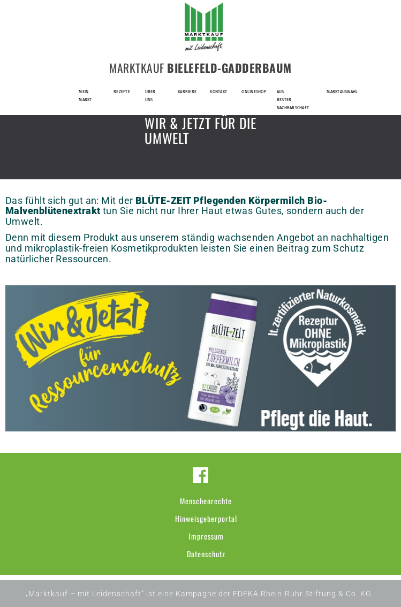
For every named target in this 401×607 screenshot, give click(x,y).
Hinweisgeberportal (206, 518)
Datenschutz (206, 553)
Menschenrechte (206, 500)
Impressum (206, 536)
